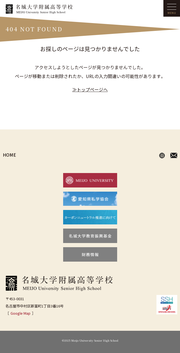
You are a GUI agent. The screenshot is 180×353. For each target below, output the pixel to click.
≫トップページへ (90, 89)
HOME (9, 154)
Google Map (20, 313)
